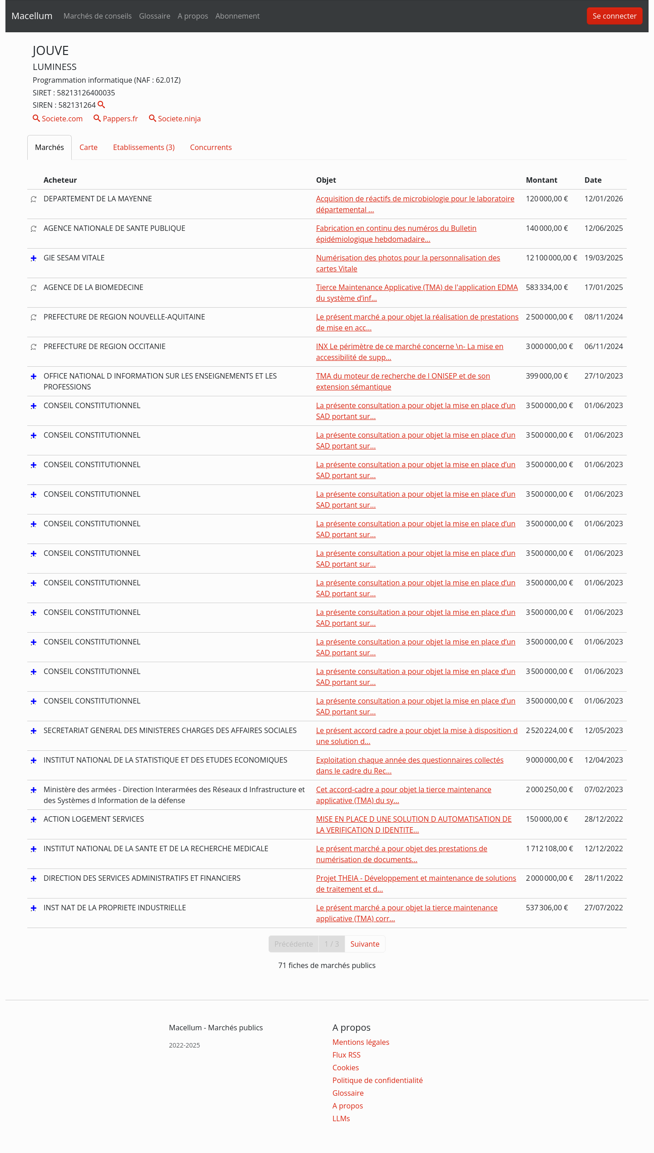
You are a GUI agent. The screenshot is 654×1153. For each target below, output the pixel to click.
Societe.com (58, 119)
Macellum (32, 16)
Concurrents (211, 147)
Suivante (365, 944)
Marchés (49, 147)
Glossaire (154, 16)
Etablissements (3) (143, 147)
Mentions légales (360, 1042)
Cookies (345, 1068)
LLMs (341, 1118)
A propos (193, 16)
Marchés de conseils (98, 16)
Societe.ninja (175, 119)
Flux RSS (346, 1055)
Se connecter (615, 16)
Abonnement (237, 16)
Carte (88, 147)
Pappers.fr (116, 119)
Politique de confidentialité (377, 1080)
